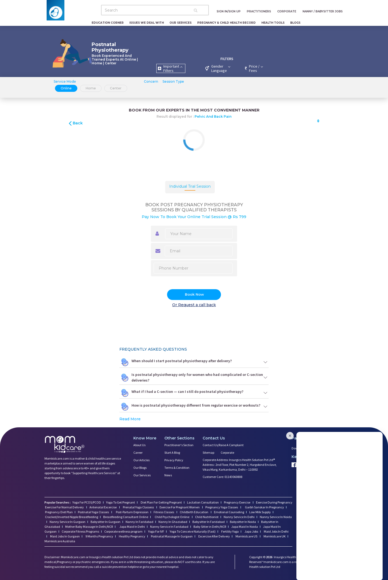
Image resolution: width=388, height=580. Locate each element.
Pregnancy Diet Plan (59, 512)
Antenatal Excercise (103, 507)
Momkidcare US (246, 536)
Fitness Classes (164, 512)
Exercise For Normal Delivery (64, 507)
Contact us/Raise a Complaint (223, 445)
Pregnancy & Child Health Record (226, 23)
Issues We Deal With (146, 23)
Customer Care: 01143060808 (222, 477)
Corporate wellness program (123, 531)
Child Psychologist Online (172, 517)
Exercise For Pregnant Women (180, 507)
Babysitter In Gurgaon (105, 522)
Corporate (227, 452)
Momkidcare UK (274, 536)
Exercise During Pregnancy (274, 502)
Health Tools (273, 23)
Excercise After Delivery (214, 536)
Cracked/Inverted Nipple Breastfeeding (71, 517)
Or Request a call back (194, 304)
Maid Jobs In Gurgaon (65, 536)
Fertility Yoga (230, 531)
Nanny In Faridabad (139, 522)
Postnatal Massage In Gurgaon (171, 536)
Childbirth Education (194, 512)
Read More (130, 419)
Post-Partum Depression (132, 512)
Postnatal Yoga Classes (93, 512)
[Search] (155, 10)
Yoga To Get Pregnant (120, 502)
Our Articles (141, 460)
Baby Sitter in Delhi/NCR (209, 527)
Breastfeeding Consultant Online (125, 517)
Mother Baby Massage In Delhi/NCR (89, 527)
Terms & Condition (176, 468)
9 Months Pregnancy (99, 536)
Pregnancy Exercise (237, 502)
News (168, 475)
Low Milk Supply (260, 512)
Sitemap (208, 452)
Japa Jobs (251, 531)
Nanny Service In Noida (276, 517)
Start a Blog (172, 452)
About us (139, 445)
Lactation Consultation (203, 502)
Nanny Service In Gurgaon (67, 522)
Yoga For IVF (156, 531)
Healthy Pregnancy (131, 536)
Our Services (180, 23)
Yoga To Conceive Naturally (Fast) (192, 531)
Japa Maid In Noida (244, 527)
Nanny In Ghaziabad (172, 522)
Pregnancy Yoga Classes (221, 507)
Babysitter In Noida (243, 522)
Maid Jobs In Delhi (276, 531)
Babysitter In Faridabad (208, 522)
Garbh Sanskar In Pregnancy (264, 507)
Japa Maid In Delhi (132, 527)
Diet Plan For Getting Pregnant (161, 502)
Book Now (194, 294)
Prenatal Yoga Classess (138, 507)
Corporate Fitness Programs (80, 531)
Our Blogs (140, 468)
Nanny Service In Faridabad (169, 527)
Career (138, 452)
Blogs (295, 23)
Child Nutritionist (207, 517)
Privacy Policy (173, 460)
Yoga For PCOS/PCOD (86, 502)
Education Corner (108, 23)
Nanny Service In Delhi (239, 517)
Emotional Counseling (229, 512)
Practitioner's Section (178, 445)
